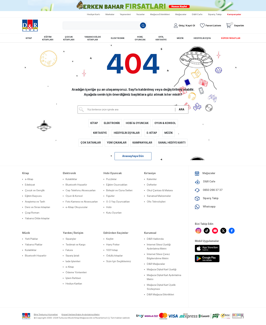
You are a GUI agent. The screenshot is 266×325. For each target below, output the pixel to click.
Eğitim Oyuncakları (116, 184)
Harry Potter (113, 244)
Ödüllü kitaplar (114, 255)
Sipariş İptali (72, 255)
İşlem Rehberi (73, 278)
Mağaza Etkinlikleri (160, 14)
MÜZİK (168, 132)
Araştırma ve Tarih (35, 201)
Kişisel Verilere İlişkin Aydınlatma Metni (81, 314)
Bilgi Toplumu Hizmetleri (46, 314)
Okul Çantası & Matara (160, 190)
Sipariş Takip (215, 14)
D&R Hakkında (155, 238)
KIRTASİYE (100, 132)
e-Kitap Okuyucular (77, 207)
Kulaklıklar (71, 179)
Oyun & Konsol (74, 195)
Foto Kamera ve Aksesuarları (82, 201)
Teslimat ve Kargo (76, 244)
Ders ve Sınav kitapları (37, 207)
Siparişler (71, 238)
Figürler (110, 195)
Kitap (25, 173)
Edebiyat (30, 184)
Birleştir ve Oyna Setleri (119, 190)
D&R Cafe (197, 14)
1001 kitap (112, 250)
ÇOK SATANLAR (91, 142)
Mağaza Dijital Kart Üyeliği (161, 269)
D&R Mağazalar (156, 263)
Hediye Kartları (74, 283)
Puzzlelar (111, 179)
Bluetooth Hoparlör (76, 184)
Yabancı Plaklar (33, 244)
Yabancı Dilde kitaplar (37, 218)
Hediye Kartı (93, 14)
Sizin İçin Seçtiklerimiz (118, 261)
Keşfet (109, 238)
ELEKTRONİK (112, 123)
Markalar (109, 14)
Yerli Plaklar (31, 238)
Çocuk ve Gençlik (35, 190)
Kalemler (152, 179)
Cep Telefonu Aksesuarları (81, 190)
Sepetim (235, 25)
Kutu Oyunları (114, 212)
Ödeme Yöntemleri (76, 272)
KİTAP (94, 123)
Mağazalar (180, 14)
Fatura (69, 250)
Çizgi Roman (32, 212)
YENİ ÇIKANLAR (117, 142)
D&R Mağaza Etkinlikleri (160, 294)
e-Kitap (29, 179)
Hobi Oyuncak (112, 173)
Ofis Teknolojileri (156, 201)
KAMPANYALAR (142, 142)
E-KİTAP (152, 132)
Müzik (26, 232)
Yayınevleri (125, 14)
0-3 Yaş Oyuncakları (118, 201)
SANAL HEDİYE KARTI (171, 142)
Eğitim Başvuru (33, 195)
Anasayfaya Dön (133, 156)
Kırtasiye (150, 173)
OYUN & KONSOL (165, 123)
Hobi (109, 207)
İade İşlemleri (73, 261)
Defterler (152, 184)
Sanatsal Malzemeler (159, 195)
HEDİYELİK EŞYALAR (127, 132)
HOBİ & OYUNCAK (137, 123)
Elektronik (69, 173)
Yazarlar (140, 14)
